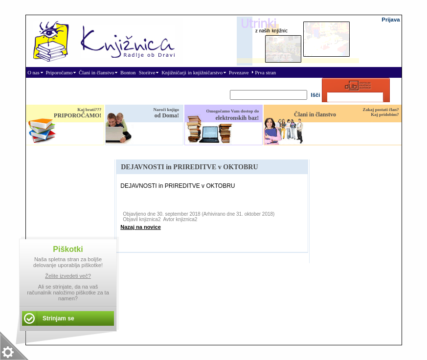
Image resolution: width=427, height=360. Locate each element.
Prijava (391, 19)
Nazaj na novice (140, 227)
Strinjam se (58, 318)
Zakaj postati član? (380, 109)
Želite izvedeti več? (68, 276)
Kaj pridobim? (385, 114)
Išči (315, 95)
